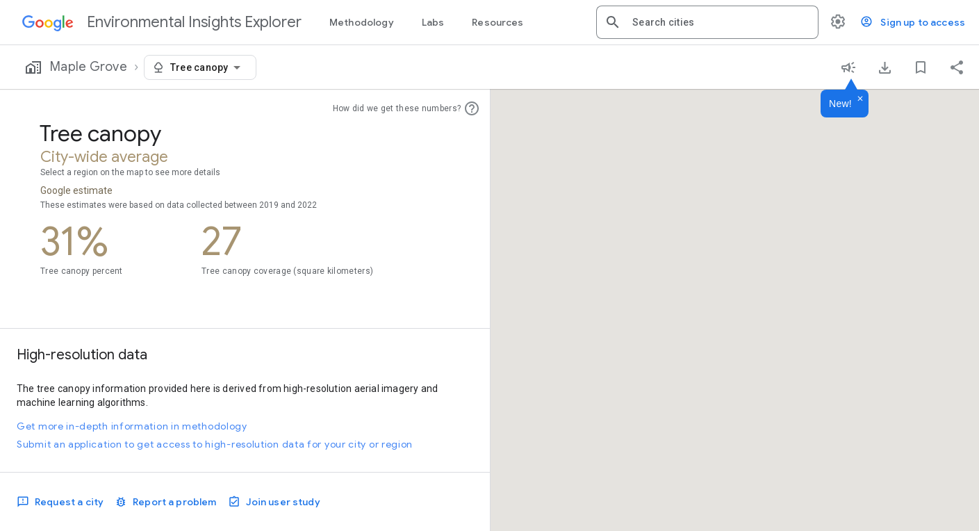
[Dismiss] (860, 99)
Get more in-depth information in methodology (132, 426)
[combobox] (719, 22)
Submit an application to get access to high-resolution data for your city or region (215, 444)
